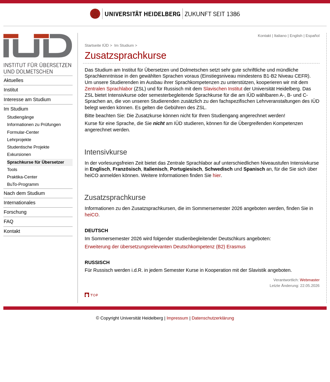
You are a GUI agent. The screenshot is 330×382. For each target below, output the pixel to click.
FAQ (8, 221)
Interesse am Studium (27, 99)
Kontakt (12, 231)
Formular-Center (23, 132)
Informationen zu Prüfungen (34, 124)
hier (217, 175)
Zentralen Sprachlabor (109, 88)
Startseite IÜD (97, 45)
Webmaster (310, 280)
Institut (11, 89)
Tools (12, 169)
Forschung (15, 212)
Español (312, 36)
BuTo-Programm (23, 184)
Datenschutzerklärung (213, 318)
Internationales (20, 202)
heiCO (91, 214)
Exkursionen (19, 154)
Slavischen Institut (222, 88)
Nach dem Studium (24, 193)
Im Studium (16, 109)
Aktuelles (13, 80)
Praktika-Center (22, 176)
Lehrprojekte (19, 139)
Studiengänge (20, 117)
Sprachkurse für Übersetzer (35, 162)
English (296, 36)
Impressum (177, 318)
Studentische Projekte (28, 147)
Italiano (280, 36)
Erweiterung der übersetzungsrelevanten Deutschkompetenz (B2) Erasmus (165, 246)
